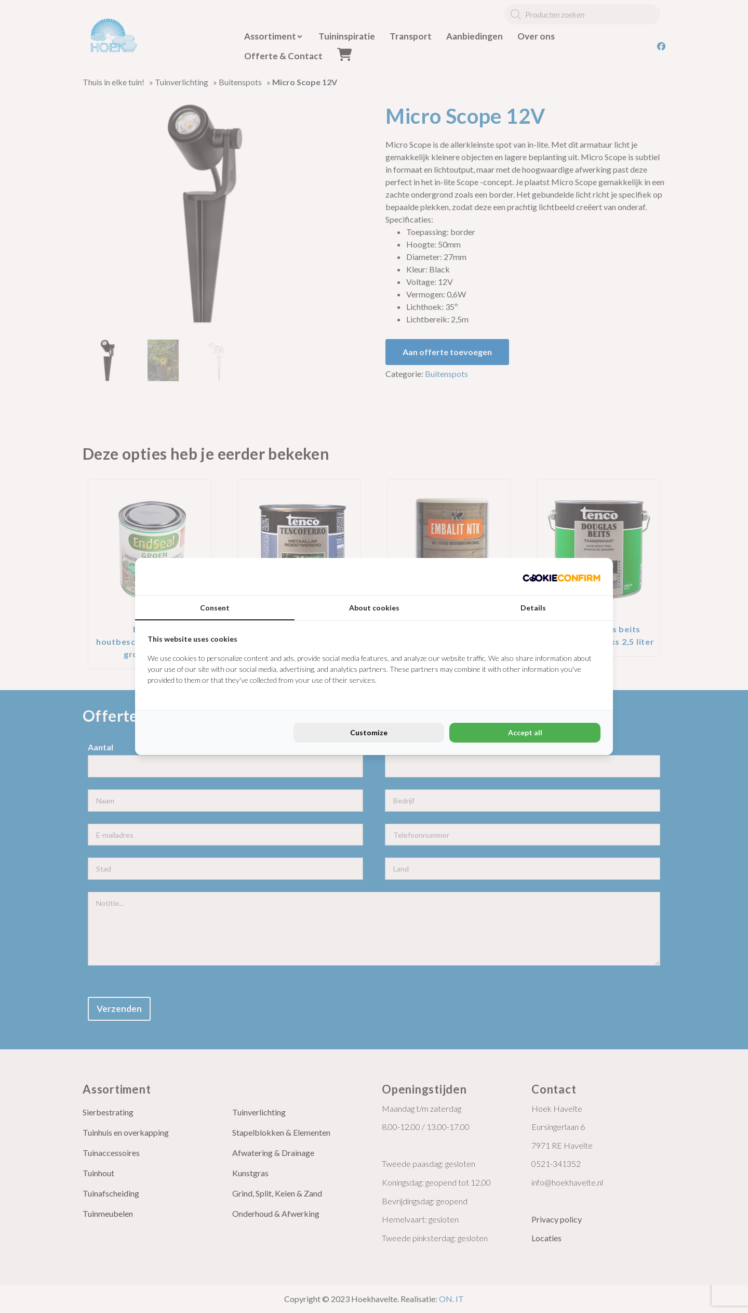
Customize (369, 732)
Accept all (525, 732)
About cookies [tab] (374, 607)
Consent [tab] (215, 607)
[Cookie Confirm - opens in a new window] (561, 576)
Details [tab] (533, 607)
